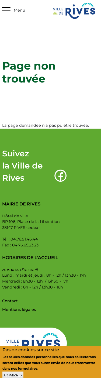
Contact (10, 300)
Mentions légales (19, 309)
